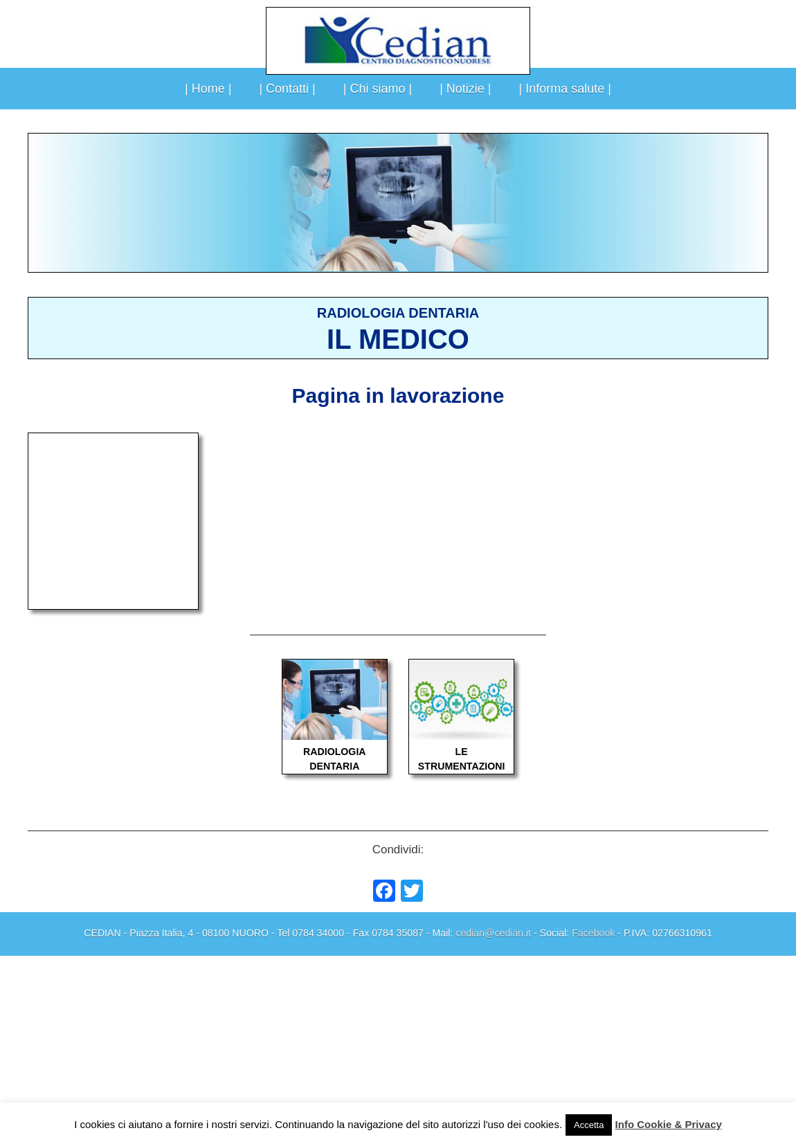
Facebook (593, 932)
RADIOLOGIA (334, 751)
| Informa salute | (565, 89)
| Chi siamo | (377, 89)
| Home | (208, 89)
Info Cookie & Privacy (668, 1124)
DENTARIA (334, 766)
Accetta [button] (589, 1125)
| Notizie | (465, 89)
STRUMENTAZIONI (461, 766)
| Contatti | (287, 89)
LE (461, 751)
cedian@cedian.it (493, 932)
